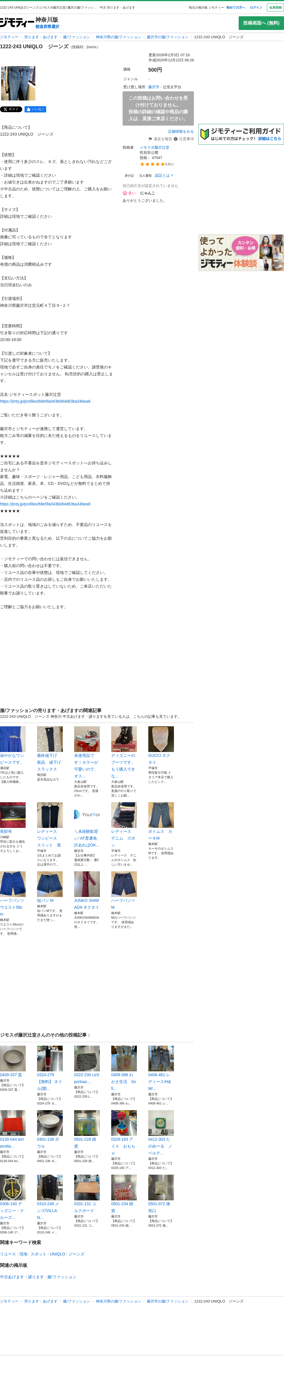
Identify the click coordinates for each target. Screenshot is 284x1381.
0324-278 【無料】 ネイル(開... (50, 1068)
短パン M (50, 887)
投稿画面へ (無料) (261, 23)
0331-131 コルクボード (87, 1194)
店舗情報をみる (181, 131)
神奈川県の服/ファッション (118, 37)
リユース (8, 1254)
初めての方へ (235, 7)
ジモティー (9, 37)
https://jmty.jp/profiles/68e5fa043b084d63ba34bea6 (45, 401)
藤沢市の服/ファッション (168, 37)
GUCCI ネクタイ (161, 745)
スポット (38, 1254)
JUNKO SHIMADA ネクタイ (87, 890)
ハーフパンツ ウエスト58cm (13, 893)
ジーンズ (76, 1254)
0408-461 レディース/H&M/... (161, 1068)
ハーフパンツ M (124, 890)
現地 (23, 1254)
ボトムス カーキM (161, 821)
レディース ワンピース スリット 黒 (50, 824)
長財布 (13, 818)
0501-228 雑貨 (87, 1129)
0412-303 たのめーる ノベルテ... (161, 1132)
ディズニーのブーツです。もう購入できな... (124, 752)
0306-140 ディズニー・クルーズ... (13, 1197)
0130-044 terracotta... (13, 1129)
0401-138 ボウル (50, 1129)
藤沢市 (153, 87)
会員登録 (275, 7)
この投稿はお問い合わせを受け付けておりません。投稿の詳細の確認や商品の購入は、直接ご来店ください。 (158, 108)
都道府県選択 (47, 26)
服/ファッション (76, 37)
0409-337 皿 (13, 1061)
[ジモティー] (17, 23)
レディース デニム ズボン (124, 824)
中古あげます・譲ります (22, 1277)
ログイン (256, 7)
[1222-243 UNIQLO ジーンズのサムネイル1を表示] (18, 83)
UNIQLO (57, 1254)
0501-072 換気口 (161, 1194)
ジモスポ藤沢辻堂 (154, 147)
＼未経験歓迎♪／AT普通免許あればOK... (87, 824)
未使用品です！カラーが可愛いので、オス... (87, 752)
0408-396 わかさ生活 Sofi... (124, 1068)
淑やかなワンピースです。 (13, 745)
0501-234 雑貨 (124, 1194)
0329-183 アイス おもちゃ (124, 1132)
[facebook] (35, 109)
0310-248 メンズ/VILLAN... (50, 1197)
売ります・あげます (41, 37)
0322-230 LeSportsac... (87, 1065)
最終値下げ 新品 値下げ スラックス (50, 748)
